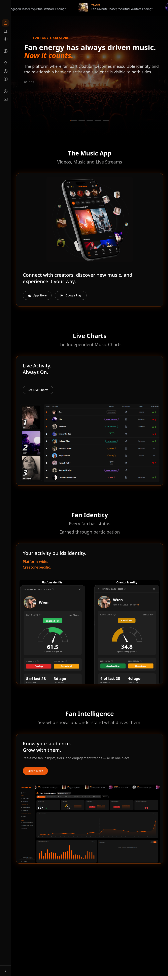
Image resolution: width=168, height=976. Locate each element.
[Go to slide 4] (98, 120)
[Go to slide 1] (73, 120)
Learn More (35, 771)
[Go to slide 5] (106, 120)
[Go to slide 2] (81, 120)
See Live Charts (38, 390)
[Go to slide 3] (90, 120)
